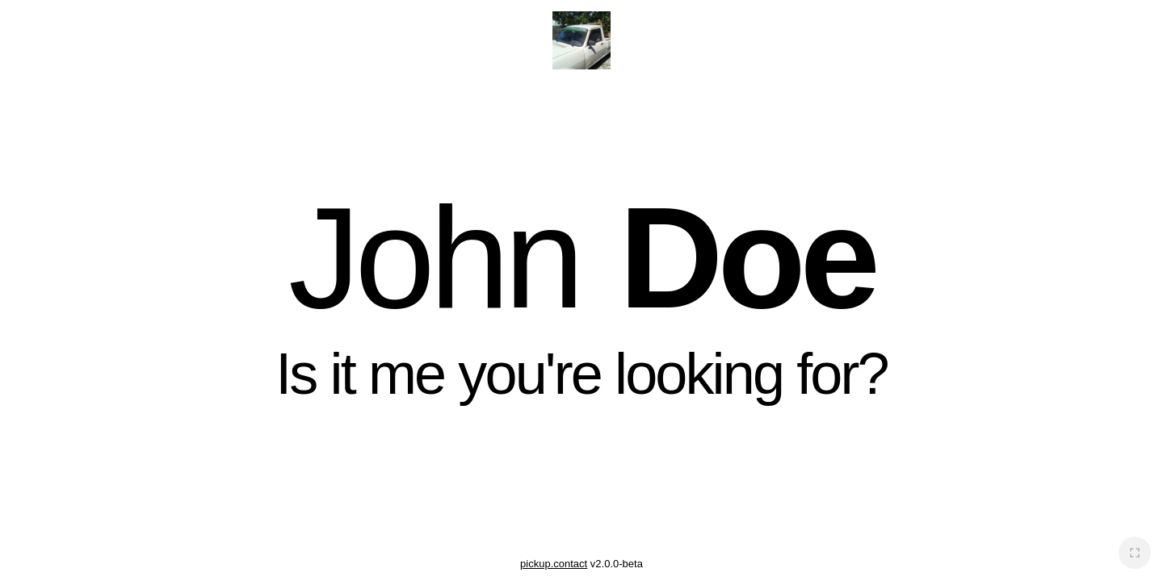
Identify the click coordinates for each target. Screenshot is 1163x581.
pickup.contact (553, 564)
